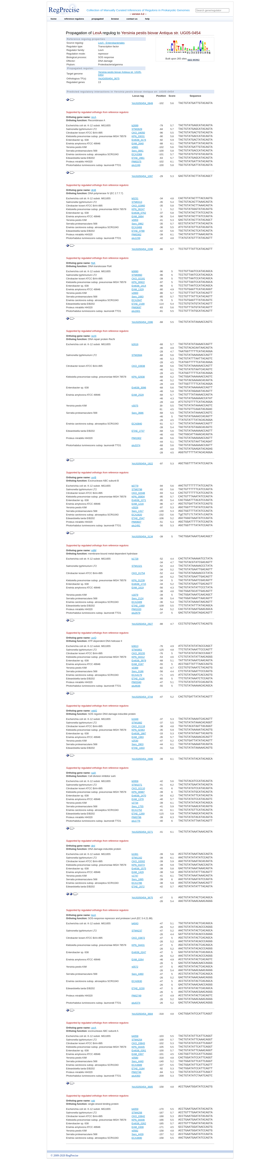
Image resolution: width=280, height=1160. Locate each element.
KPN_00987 (138, 792)
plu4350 (136, 1075)
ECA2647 (137, 300)
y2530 (135, 740)
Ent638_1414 (139, 285)
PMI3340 (136, 682)
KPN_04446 (138, 1119)
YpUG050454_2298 (142, 249)
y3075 (135, 405)
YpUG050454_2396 (142, 322)
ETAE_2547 (138, 518)
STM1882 (137, 722)
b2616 (135, 344)
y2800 (135, 293)
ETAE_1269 (138, 813)
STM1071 (137, 784)
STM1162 (137, 857)
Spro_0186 (138, 671)
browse (115, 19)
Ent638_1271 (139, 500)
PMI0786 (136, 817)
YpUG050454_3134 (142, 536)
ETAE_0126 (138, 678)
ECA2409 (137, 602)
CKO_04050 (138, 132)
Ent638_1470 (139, 795)
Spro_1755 (138, 806)
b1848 (135, 719)
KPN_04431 (138, 945)
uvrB (93, 477)
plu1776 (136, 820)
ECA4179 (137, 675)
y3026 (135, 507)
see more (193, 60)
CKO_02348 (138, 493)
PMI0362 (136, 234)
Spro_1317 (138, 511)
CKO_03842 (138, 1116)
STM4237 (137, 930)
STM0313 (137, 202)
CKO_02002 (138, 861)
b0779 (135, 485)
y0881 (135, 147)
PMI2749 (136, 995)
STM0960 (137, 275)
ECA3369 (137, 154)
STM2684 (137, 355)
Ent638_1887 (139, 733)
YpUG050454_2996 (142, 759)
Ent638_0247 (139, 952)
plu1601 (136, 311)
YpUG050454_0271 (142, 831)
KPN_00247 (138, 209)
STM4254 (137, 1039)
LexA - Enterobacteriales (111, 42)
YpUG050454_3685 (142, 1086)
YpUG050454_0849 (142, 103)
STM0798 (137, 489)
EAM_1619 (138, 587)
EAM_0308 (138, 1127)
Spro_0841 (138, 150)
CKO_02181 (138, 278)
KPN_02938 (138, 376)
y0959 (135, 220)
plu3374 (136, 445)
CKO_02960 (138, 205)
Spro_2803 (138, 744)
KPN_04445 (138, 1046)
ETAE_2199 (138, 303)
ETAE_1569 (138, 605)
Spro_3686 (138, 412)
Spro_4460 (138, 974)
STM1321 (137, 566)
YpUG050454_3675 (108, 78)
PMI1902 (136, 438)
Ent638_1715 (139, 584)
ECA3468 (137, 227)
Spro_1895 (138, 879)
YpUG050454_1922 (142, 463)
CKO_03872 (138, 937)
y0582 (135, 1130)
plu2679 (136, 612)
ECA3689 (137, 1065)
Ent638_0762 (139, 212)
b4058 (135, 1036)
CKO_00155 (138, 653)
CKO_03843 (138, 1043)
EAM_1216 (138, 503)
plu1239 (136, 238)
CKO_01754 (138, 573)
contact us (131, 19)
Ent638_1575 (139, 868)
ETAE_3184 (138, 1068)
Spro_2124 (138, 598)
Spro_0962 (138, 223)
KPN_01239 (138, 580)
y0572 (135, 966)
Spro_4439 (138, 1134)
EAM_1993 (138, 737)
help (147, 19)
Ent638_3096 (139, 387)
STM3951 (137, 649)
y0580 (135, 1057)
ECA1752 (137, 810)
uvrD (93, 637)
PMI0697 (136, 307)
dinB (93, 190)
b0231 (135, 198)
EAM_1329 (138, 289)
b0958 (135, 781)
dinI (93, 845)
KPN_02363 (138, 729)
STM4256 (137, 1112)
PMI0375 (136, 161)
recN (93, 335)
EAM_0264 (138, 959)
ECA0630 (137, 981)
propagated (98, 19)
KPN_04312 (138, 657)
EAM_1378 (138, 799)
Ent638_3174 (139, 139)
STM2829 (137, 129)
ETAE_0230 (138, 988)
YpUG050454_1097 (142, 176)
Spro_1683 (138, 296)
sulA (93, 772)
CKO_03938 (138, 366)
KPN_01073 (138, 864)
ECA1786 (137, 883)
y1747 (135, 875)
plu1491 (136, 525)
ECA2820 (137, 514)
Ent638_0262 (139, 1123)
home (54, 19)
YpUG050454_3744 (142, 696)
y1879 (135, 594)
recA (93, 117)
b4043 (135, 923)
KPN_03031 (138, 136)
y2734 (135, 802)
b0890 (135, 271)
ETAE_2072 (138, 886)
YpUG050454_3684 (142, 1013)
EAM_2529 (138, 394)
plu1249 (136, 165)
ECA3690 (137, 1137)
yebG (94, 710)
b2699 (135, 125)
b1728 (135, 558)
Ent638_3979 (139, 660)
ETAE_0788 (138, 230)
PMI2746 (136, 1072)
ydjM (93, 550)
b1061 (135, 854)
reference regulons (74, 19)
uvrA (93, 1027)
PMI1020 (136, 609)
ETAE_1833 (138, 747)
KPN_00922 (138, 282)
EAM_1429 (138, 872)
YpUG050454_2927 (142, 623)
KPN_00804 (138, 496)
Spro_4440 (138, 1061)
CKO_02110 (138, 788)
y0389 (135, 667)
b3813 (135, 646)
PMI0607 (136, 521)
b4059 (135, 1109)
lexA (93, 915)
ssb (93, 1100)
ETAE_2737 (138, 430)
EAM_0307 (138, 1054)
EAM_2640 (138, 143)
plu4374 (136, 1002)
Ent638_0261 (139, 1050)
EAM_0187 (138, 664)
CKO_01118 (138, 726)
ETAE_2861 (138, 158)
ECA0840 (137, 423)
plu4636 (136, 685)
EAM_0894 (138, 216)
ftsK (93, 263)
